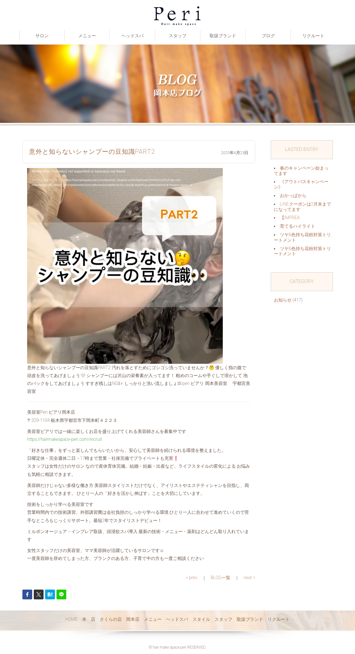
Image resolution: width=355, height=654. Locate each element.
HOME (71, 619)
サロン (42, 35)
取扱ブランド (223, 35)
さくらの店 (111, 619)
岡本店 (132, 619)
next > (249, 577)
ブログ (268, 35)
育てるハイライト (297, 226)
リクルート (313, 35)
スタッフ (177, 35)
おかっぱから (293, 195)
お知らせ (283, 300)
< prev (192, 577)
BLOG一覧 (220, 577)
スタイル (201, 619)
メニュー (87, 35)
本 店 (88, 619)
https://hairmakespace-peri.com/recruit (64, 439)
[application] (125, 266)
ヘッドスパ (132, 35)
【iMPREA (290, 217)
